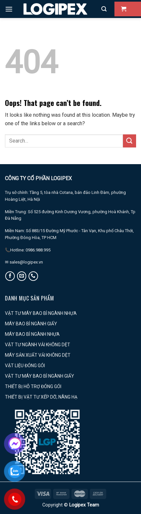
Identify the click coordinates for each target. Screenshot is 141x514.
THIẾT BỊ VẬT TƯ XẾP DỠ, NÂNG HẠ (41, 397)
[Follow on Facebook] (10, 276)
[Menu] (9, 9)
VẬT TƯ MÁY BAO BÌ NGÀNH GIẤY (39, 376)
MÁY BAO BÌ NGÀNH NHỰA (32, 334)
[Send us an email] (22, 276)
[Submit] (129, 140)
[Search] (104, 9)
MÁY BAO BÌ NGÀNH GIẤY (31, 323)
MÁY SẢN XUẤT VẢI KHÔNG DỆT (37, 355)
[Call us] (33, 276)
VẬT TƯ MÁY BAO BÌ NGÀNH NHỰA (41, 313)
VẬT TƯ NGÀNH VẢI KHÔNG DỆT (37, 344)
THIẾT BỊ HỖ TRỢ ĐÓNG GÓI (33, 386)
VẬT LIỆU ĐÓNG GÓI (25, 365)
